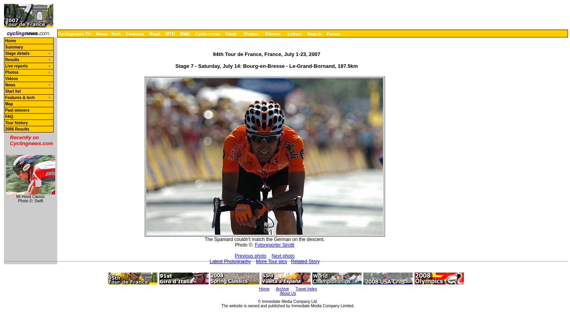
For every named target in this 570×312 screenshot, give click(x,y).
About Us (288, 293)
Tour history (16, 123)
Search (314, 34)
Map (9, 104)
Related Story (305, 261)
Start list (13, 91)
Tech (116, 34)
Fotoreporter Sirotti (274, 245)
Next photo (283, 256)
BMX (185, 34)
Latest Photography (230, 261)
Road (155, 34)
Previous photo (250, 256)
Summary (14, 47)
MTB (170, 34)
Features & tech (20, 97)
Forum (333, 34)
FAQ (9, 116)
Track (231, 34)
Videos (11, 79)
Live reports (16, 66)
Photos (250, 34)
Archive (282, 289)
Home (10, 41)
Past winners (17, 110)
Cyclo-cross (207, 34)
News (102, 34)
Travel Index (306, 289)
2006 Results (17, 129)
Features (135, 34)
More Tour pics (271, 261)
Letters (295, 34)
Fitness (272, 34)
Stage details (17, 53)
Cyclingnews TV (74, 34)
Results (12, 60)
